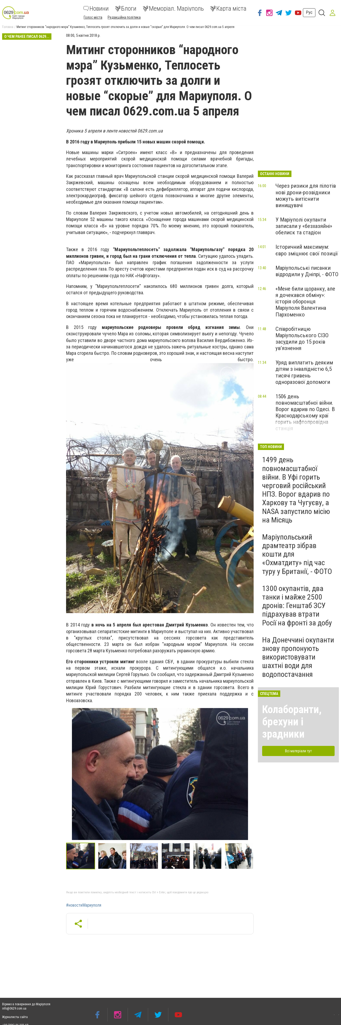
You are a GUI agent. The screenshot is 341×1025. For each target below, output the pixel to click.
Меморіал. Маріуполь (173, 8)
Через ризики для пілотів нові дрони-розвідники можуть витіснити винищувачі (305, 195)
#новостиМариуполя (83, 905)
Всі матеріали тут (298, 751)
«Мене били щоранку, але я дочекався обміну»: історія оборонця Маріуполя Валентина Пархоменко (305, 302)
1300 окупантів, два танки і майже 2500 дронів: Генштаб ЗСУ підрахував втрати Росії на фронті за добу (297, 605)
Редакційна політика (124, 17)
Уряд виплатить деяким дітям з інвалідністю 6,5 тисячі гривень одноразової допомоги (304, 372)
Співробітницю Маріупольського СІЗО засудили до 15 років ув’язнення (301, 338)
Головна (7, 27)
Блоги (125, 8)
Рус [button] (309, 12)
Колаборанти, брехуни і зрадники (292, 721)
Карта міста (228, 8)
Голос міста (93, 17)
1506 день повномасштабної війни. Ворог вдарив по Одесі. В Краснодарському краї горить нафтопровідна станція (305, 412)
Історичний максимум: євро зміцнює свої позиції (306, 250)
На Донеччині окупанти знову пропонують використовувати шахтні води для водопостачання (298, 657)
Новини (96, 8)
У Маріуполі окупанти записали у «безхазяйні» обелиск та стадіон (303, 226)
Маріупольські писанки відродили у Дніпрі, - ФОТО (306, 271)
